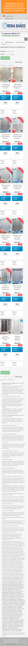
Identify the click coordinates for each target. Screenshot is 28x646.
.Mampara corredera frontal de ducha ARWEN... (5, 237)
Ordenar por (3, 51)
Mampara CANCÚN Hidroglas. (17, 338)
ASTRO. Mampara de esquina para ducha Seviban (5, 287)
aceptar (24, 641)
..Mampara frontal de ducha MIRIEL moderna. (5, 187)
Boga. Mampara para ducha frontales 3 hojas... (17, 287)
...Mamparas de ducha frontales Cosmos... (5, 136)
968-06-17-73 (15, 33)
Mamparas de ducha (9, 42)
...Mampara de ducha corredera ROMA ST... (17, 86)
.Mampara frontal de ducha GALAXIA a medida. (17, 237)
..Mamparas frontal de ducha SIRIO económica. (17, 136)
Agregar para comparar (2, 112)
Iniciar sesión (9, 16)
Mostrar (2, 54)
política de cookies (10, 643)
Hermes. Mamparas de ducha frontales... (5, 338)
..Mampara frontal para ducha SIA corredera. (17, 186)
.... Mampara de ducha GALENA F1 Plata (5, 86)
